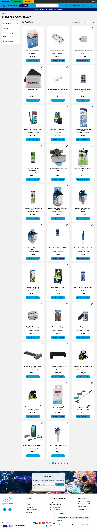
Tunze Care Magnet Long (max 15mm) (32, 367)
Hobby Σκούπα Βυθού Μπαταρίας (33, 169)
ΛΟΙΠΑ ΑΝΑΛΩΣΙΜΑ (18, 13)
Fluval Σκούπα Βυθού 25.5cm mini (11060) (57, 208)
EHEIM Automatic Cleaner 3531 (32, 129)
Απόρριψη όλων (63, 524)
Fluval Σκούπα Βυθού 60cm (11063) (58, 446)
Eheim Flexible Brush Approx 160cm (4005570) (58, 406)
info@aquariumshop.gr (84, 509)
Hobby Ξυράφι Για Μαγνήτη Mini (83, 287)
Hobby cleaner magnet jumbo (58, 129)
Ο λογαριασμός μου (55, 502)
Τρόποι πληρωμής (54, 507)
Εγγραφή (60, 484)
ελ (93, 1)
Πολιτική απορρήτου (31, 509)
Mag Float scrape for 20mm (58, 50)
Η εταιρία (28, 502)
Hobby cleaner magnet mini (58, 287)
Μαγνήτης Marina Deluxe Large (83, 366)
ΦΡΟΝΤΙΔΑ (9, 13)
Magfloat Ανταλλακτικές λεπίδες (58, 89)
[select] (76, 22)
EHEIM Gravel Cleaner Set (33, 50)
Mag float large (32, 89)
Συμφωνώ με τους (45, 487)
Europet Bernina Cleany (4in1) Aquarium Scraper (83, 406)
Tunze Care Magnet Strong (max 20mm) (58, 367)
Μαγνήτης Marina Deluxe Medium (32, 406)
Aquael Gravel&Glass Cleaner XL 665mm (33, 208)
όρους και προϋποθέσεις (50, 487)
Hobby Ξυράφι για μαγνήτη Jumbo (83, 129)
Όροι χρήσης (29, 507)
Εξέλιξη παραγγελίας (55, 504)
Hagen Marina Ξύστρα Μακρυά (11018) (83, 248)
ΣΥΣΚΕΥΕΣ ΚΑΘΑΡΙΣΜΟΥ (32, 13)
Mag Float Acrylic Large (32, 327)
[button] (10, 23)
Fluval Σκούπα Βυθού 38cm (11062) (83, 208)
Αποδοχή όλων (86, 524)
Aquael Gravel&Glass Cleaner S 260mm (83, 169)
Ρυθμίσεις (74, 524)
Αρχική (3, 13)
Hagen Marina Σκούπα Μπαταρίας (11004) (33, 288)
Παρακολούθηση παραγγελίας (76, 5)
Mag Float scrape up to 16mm (83, 50)
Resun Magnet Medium (83, 327)
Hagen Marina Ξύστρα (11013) (58, 247)
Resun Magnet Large (58, 327)
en (95, 1)
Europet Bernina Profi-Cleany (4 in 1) (32, 446)
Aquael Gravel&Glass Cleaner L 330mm (83, 90)
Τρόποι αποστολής (54, 509)
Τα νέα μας (28, 504)
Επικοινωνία (29, 512)
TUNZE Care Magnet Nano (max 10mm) (58, 169)
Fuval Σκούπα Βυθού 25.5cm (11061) (33, 248)
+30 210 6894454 (83, 506)
